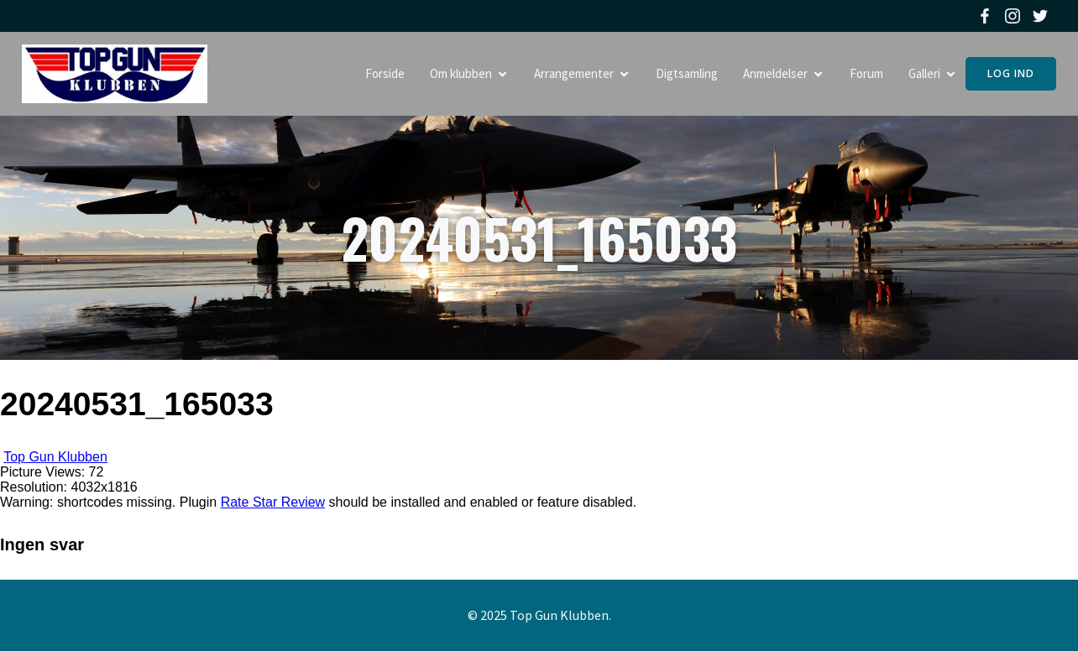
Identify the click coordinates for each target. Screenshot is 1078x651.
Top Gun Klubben (55, 457)
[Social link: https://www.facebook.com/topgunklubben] (987, 16)
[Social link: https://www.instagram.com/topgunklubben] (1014, 16)
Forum (866, 73)
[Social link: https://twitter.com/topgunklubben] (1042, 16)
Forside (385, 73)
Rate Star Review (273, 502)
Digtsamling (687, 73)
